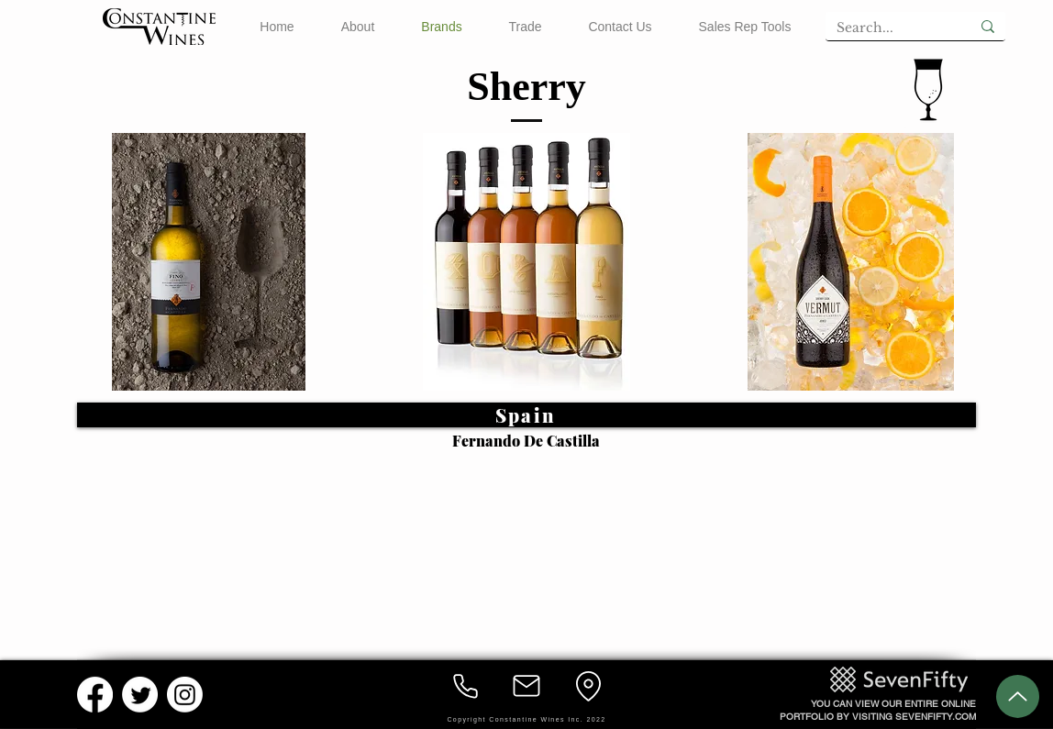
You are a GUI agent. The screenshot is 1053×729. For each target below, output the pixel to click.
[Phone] (465, 686)
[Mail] (526, 686)
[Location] (588, 686)
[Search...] (884, 28)
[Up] (1017, 696)
